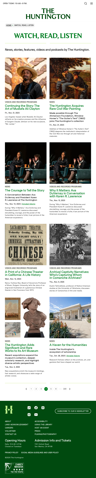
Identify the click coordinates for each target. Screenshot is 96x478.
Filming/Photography (46, 434)
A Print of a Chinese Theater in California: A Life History (24, 273)
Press (37, 431)
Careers (9, 428)
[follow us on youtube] (36, 415)
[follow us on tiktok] (29, 408)
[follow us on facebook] (36, 408)
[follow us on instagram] (29, 415)
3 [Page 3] (41, 389)
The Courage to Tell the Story (24, 190)
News (52, 102)
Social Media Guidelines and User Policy (40, 453)
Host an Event (42, 428)
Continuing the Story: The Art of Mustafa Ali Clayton (22, 107)
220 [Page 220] (64, 389)
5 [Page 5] (50, 389)
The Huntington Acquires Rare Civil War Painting (66, 107)
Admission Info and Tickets (53, 440)
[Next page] (70, 389)
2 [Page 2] (36, 389)
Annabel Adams (28, 204)
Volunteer (10, 431)
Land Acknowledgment (16, 425)
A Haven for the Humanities (68, 345)
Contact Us (10, 434)
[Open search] (85, 3)
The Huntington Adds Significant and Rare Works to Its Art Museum (21, 348)
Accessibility (41, 421)
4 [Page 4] (46, 389)
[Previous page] (26, 389)
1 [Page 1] (31, 389)
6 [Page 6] (55, 389)
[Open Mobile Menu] (91, 3)
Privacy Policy (11, 453)
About (8, 421)
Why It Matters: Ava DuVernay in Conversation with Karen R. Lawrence (67, 193)
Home (9, 25)
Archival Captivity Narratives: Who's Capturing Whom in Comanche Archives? (69, 275)
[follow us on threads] (43, 408)
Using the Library (43, 425)
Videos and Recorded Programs (21, 102)
